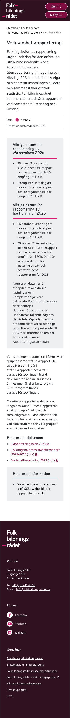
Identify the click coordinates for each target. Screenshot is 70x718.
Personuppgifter (17, 690)
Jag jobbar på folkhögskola (23, 32)
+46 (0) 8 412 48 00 (23, 585)
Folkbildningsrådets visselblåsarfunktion (32, 671)
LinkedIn (20, 632)
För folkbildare (30, 27)
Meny (56, 15)
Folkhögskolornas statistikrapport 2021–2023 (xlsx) (35, 452)
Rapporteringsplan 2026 (28, 444)
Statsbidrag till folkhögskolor (25, 658)
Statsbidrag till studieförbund (25, 664)
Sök (56, 6)
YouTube (20, 623)
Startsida (12, 27)
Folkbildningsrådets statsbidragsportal (31, 677)
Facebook (21, 615)
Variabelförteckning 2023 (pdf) (33, 460)
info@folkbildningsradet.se (33, 589)
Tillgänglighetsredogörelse (24, 683)
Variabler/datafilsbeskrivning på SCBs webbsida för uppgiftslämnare (37, 488)
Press (10, 696)
